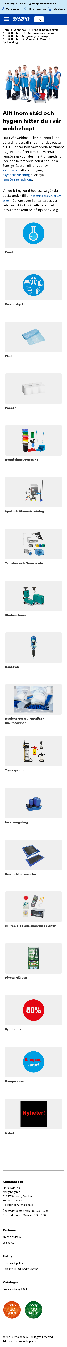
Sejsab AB (8, 1242)
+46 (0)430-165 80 (15, 3)
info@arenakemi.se (44, 3)
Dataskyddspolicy (13, 1263)
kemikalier (11, 170)
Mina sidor (12, 9)
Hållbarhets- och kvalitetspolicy (20, 1268)
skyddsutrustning (16, 175)
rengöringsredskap (17, 179)
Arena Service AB (13, 1237)
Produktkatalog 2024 (15, 1289)
